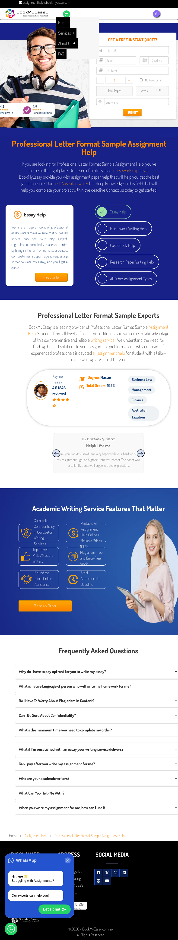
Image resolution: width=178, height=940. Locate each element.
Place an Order (45, 605)
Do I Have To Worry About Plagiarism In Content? (56, 700)
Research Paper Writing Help (132, 261)
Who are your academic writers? (44, 778)
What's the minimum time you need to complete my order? (65, 730)
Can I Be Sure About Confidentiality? (47, 715)
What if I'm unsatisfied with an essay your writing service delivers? (71, 749)
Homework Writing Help (128, 228)
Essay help (118, 211)
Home (13, 835)
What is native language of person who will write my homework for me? (75, 686)
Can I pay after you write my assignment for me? (57, 763)
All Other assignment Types (131, 278)
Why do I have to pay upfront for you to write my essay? (62, 671)
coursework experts (128, 170)
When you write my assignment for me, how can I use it (62, 807)
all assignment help (109, 353)
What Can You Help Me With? (41, 793)
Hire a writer (51, 277)
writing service (102, 340)
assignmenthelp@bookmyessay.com (44, 2)
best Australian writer (71, 183)
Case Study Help (122, 245)
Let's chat (54, 909)
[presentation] (56, 453)
